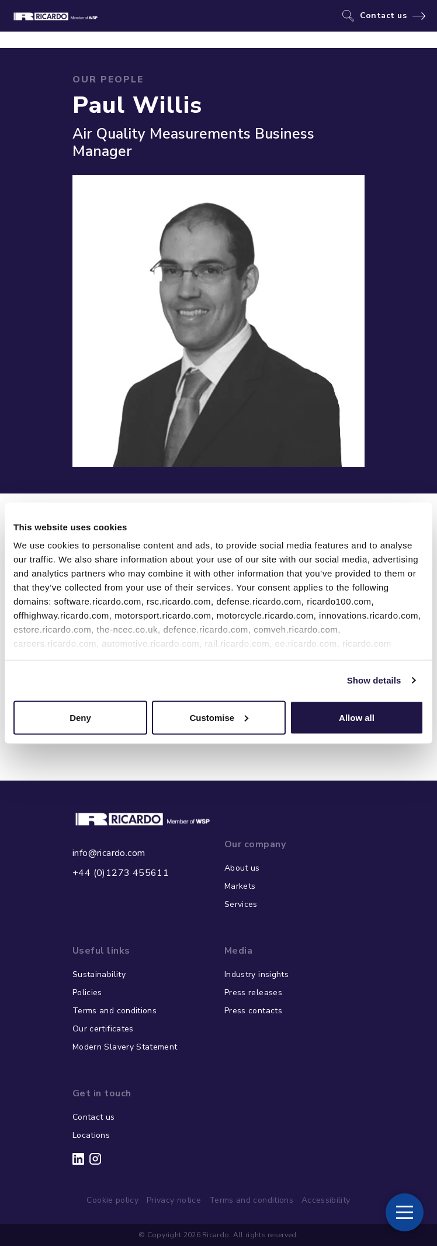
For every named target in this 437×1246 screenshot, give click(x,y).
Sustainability (99, 974)
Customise (218, 717)
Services (241, 904)
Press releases (253, 992)
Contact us (383, 15)
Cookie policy (112, 1200)
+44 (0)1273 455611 (120, 873)
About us (242, 868)
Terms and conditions (114, 1010)
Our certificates (103, 1028)
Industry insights (256, 974)
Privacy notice (174, 1200)
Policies (87, 992)
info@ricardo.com (108, 853)
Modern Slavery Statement (124, 1046)
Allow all (356, 717)
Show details (374, 680)
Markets (239, 886)
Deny (80, 717)
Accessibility (326, 1200)
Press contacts (253, 1010)
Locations (91, 1135)
